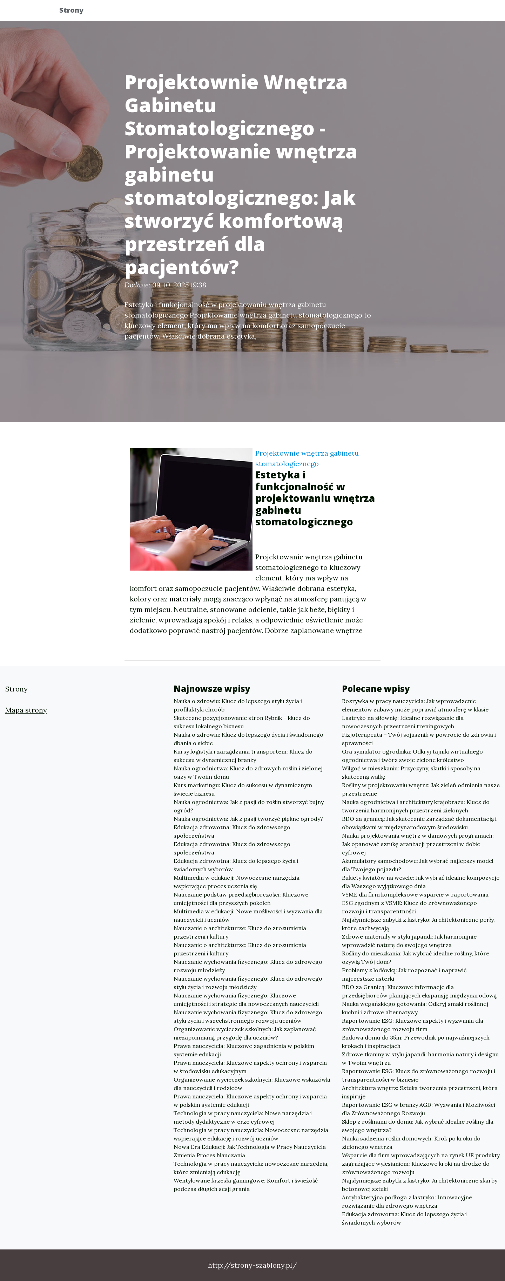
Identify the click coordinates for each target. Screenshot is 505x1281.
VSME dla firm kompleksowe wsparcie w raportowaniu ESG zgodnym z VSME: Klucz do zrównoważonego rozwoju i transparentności (415, 903)
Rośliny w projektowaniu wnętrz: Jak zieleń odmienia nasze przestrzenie (421, 789)
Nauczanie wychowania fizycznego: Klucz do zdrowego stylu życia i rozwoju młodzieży (248, 982)
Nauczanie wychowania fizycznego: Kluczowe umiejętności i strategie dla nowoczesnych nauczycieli (246, 999)
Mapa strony (26, 710)
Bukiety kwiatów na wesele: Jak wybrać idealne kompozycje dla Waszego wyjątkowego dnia (420, 882)
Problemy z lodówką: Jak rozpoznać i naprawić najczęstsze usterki (404, 974)
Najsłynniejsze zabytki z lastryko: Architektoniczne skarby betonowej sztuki (419, 1184)
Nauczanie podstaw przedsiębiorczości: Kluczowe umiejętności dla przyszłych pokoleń (241, 898)
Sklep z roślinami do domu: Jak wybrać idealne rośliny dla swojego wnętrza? (417, 1125)
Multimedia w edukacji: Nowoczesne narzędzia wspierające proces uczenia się (236, 882)
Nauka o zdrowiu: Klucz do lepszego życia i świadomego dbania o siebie (248, 739)
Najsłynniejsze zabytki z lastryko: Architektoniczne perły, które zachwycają (418, 924)
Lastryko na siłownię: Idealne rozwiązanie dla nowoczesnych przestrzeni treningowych (403, 722)
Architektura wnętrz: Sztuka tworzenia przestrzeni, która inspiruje (420, 1092)
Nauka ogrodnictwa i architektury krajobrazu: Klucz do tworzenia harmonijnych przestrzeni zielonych (416, 806)
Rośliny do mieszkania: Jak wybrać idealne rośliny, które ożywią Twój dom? (415, 957)
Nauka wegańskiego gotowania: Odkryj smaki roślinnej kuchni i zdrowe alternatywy (415, 1008)
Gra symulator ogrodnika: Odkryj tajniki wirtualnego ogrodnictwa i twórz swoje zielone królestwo (412, 755)
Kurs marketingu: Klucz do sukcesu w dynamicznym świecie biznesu (243, 789)
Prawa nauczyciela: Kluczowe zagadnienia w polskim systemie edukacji (244, 1050)
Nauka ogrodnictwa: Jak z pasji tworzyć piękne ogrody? (248, 818)
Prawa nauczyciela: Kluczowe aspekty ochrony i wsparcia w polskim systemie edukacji (250, 1100)
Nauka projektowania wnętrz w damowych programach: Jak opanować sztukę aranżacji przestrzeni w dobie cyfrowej (418, 844)
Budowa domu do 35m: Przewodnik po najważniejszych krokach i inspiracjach (416, 1041)
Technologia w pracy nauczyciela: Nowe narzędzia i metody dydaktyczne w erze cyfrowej (243, 1117)
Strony (77, 11)
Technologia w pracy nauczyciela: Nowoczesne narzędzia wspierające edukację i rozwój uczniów (251, 1134)
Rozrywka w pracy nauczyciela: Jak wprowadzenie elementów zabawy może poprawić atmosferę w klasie (415, 705)
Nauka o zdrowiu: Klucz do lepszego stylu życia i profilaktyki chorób (238, 705)
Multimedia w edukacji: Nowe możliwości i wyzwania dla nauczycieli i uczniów (248, 915)
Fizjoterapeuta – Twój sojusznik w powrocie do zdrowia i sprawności (419, 739)
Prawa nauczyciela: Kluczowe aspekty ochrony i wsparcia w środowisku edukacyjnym (250, 1067)
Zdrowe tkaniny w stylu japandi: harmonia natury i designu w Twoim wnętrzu (420, 1058)
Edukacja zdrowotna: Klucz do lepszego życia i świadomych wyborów (236, 865)
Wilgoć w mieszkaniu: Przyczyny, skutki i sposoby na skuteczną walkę (411, 772)
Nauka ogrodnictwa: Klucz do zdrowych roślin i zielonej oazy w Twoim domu (248, 772)
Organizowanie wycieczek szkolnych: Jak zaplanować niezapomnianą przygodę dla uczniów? (245, 1033)
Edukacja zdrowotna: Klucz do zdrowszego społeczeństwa (232, 831)
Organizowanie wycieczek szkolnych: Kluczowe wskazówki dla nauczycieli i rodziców (252, 1083)
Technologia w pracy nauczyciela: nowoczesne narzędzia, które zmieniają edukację (251, 1168)
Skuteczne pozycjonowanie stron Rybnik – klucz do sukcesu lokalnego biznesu (242, 722)
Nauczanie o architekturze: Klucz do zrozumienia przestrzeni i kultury (240, 932)
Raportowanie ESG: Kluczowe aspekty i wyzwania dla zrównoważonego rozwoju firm (412, 1025)
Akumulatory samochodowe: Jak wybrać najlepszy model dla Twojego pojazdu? (417, 865)
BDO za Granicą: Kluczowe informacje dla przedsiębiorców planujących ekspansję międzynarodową (419, 991)
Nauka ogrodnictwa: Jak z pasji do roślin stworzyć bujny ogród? (249, 806)
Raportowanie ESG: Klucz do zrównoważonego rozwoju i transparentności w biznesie (418, 1075)
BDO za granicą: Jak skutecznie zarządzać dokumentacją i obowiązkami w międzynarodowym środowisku (419, 823)
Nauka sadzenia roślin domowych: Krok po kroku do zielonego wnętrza (411, 1142)
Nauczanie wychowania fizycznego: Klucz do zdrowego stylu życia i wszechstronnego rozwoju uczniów (248, 1016)
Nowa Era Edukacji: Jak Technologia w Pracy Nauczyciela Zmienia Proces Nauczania (250, 1151)
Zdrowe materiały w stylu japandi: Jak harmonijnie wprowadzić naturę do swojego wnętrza (409, 940)
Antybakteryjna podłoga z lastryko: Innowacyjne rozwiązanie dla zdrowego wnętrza (407, 1201)
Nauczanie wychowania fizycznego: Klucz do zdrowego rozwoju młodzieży (248, 966)
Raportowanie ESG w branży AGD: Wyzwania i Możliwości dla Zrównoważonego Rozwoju (418, 1109)
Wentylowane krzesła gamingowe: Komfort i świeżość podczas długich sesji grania (246, 1184)
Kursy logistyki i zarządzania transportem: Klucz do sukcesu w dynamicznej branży (243, 755)
